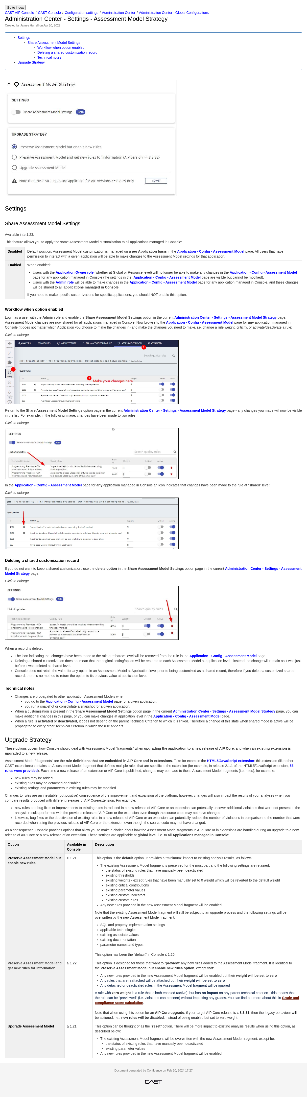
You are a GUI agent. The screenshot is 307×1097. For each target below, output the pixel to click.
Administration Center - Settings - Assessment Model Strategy (225, 317)
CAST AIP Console (19, 13)
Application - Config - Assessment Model (210, 251)
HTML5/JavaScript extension (230, 761)
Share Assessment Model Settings (53, 43)
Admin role (65, 282)
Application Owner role (75, 272)
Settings (24, 38)
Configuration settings (81, 13)
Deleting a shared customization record (67, 52)
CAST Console (49, 13)
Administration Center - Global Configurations (174, 13)
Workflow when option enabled (60, 47)
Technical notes (49, 57)
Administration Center (118, 13)
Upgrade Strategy (31, 62)
